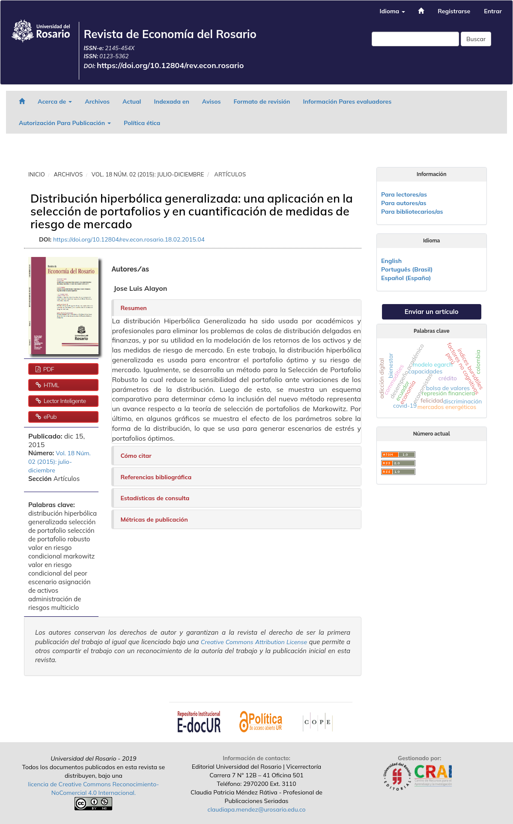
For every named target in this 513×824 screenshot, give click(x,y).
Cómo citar (135, 456)
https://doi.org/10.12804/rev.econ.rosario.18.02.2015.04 (129, 239)
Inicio (36, 174)
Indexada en (171, 101)
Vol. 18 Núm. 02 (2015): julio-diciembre (148, 174)
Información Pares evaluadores (347, 101)
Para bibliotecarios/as (412, 211)
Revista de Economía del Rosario (170, 34)
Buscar (476, 39)
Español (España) (406, 278)
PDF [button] (48, 369)
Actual (131, 101)
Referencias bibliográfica (155, 477)
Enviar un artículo (432, 312)
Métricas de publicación (154, 519)
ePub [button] (49, 417)
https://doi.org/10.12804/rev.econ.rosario (170, 65)
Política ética (142, 123)
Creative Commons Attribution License (254, 642)
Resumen (133, 308)
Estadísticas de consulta (154, 498)
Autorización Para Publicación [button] (65, 123)
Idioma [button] (392, 11)
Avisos (211, 101)
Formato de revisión (262, 101)
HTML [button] (50, 385)
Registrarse (454, 11)
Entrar (493, 11)
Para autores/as (404, 203)
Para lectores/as (404, 194)
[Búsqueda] (415, 39)
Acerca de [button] (55, 101)
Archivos (97, 101)
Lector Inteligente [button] (64, 401)
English (391, 261)
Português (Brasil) (406, 269)
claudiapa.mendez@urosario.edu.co (257, 809)
